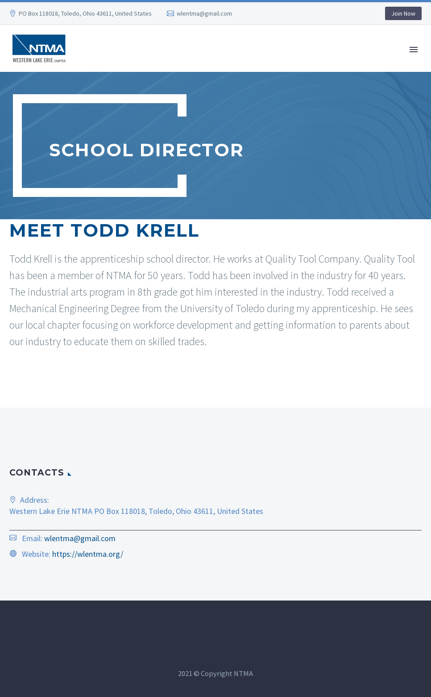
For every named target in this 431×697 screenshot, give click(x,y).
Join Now (403, 13)
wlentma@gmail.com (204, 13)
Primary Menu (414, 49)
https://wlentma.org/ (87, 554)
